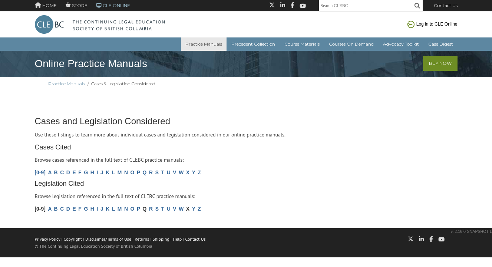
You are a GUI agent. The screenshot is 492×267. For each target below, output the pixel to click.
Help (177, 239)
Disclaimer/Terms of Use (108, 239)
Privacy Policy (47, 239)
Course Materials (302, 44)
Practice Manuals (203, 44)
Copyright (73, 239)
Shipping (160, 239)
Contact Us (446, 5)
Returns (142, 239)
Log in (432, 24)
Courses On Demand (351, 44)
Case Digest (440, 44)
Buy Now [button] (440, 63)
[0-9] (40, 172)
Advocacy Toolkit (401, 44)
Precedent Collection (253, 44)
